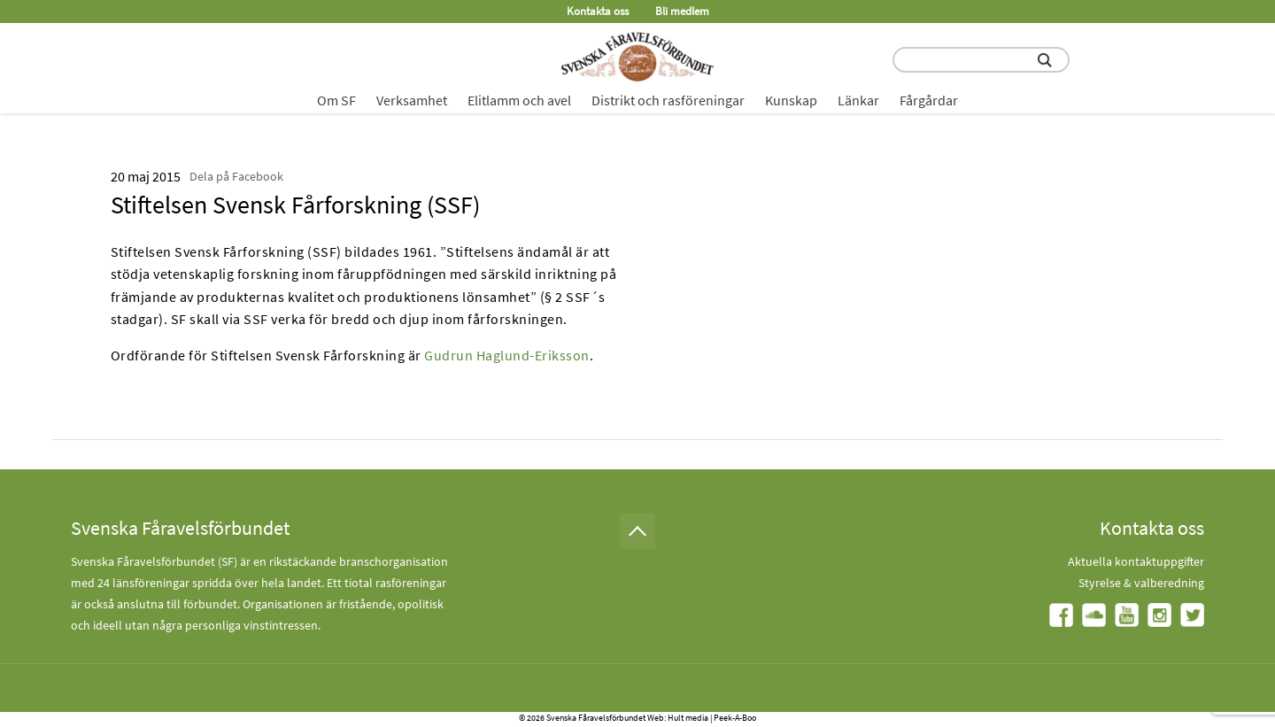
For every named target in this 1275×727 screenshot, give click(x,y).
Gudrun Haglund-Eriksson (507, 355)
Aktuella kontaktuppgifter (1136, 561)
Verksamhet (411, 100)
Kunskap (791, 100)
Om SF (336, 100)
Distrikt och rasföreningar (668, 100)
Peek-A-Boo (735, 717)
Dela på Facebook (236, 176)
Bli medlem (682, 11)
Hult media (688, 717)
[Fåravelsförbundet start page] (637, 57)
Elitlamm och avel (519, 100)
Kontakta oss (598, 11)
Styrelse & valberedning (1141, 583)
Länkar (858, 100)
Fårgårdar (929, 100)
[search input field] (981, 60)
